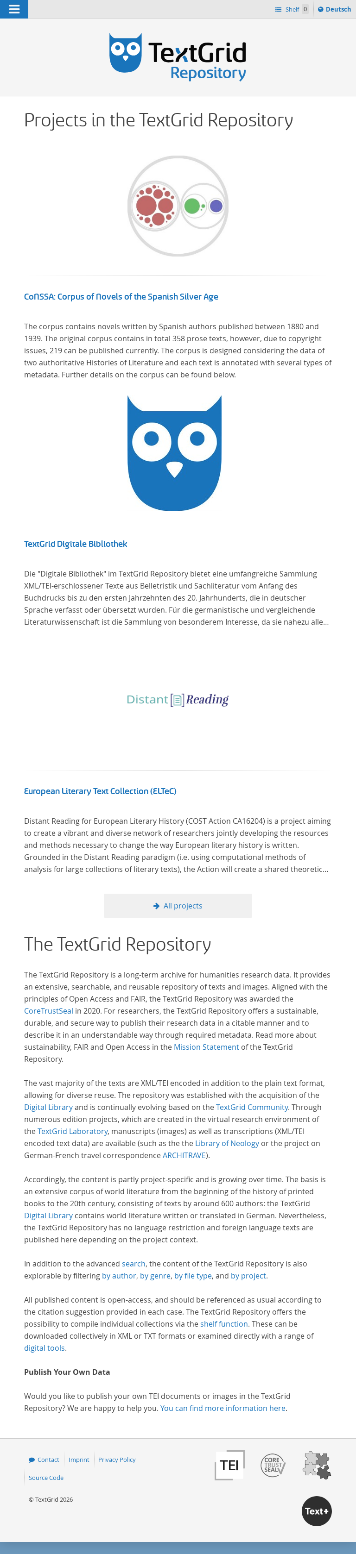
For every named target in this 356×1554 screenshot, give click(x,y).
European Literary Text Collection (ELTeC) (100, 791)
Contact (48, 1459)
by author (119, 1276)
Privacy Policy (117, 1459)
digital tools (44, 1348)
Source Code (46, 1477)
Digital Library (48, 1107)
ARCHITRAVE (184, 1155)
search (134, 1264)
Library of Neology (227, 1143)
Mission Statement (206, 1047)
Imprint (79, 1459)
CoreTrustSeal (48, 1011)
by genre (155, 1276)
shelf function (224, 1324)
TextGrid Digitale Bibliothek (75, 544)
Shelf (296, 9)
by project (248, 1276)
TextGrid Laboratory (73, 1131)
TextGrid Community (252, 1107)
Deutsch (339, 11)
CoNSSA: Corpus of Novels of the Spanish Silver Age (121, 297)
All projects (183, 906)
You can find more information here (223, 1408)
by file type (193, 1276)
